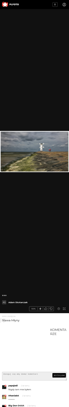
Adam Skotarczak (18, 302)
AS (4, 302)
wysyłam (59, 375)
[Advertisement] (26, 348)
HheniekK (13, 397)
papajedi (13, 386)
